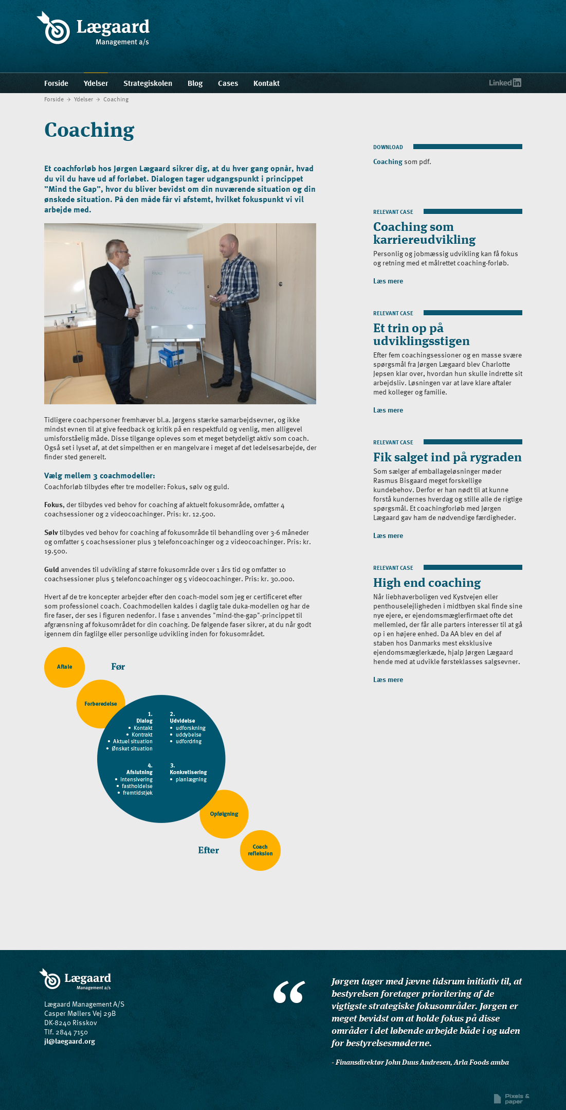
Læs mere (388, 280)
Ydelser (83, 98)
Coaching (116, 98)
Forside (54, 98)
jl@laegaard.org (69, 1040)
